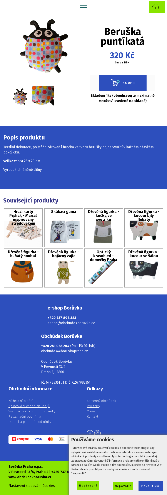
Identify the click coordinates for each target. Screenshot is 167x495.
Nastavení (88, 485)
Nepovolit (123, 486)
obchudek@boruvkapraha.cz (64, 351)
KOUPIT (122, 82)
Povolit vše (150, 486)
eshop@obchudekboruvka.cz (71, 323)
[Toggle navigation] (83, 5)
